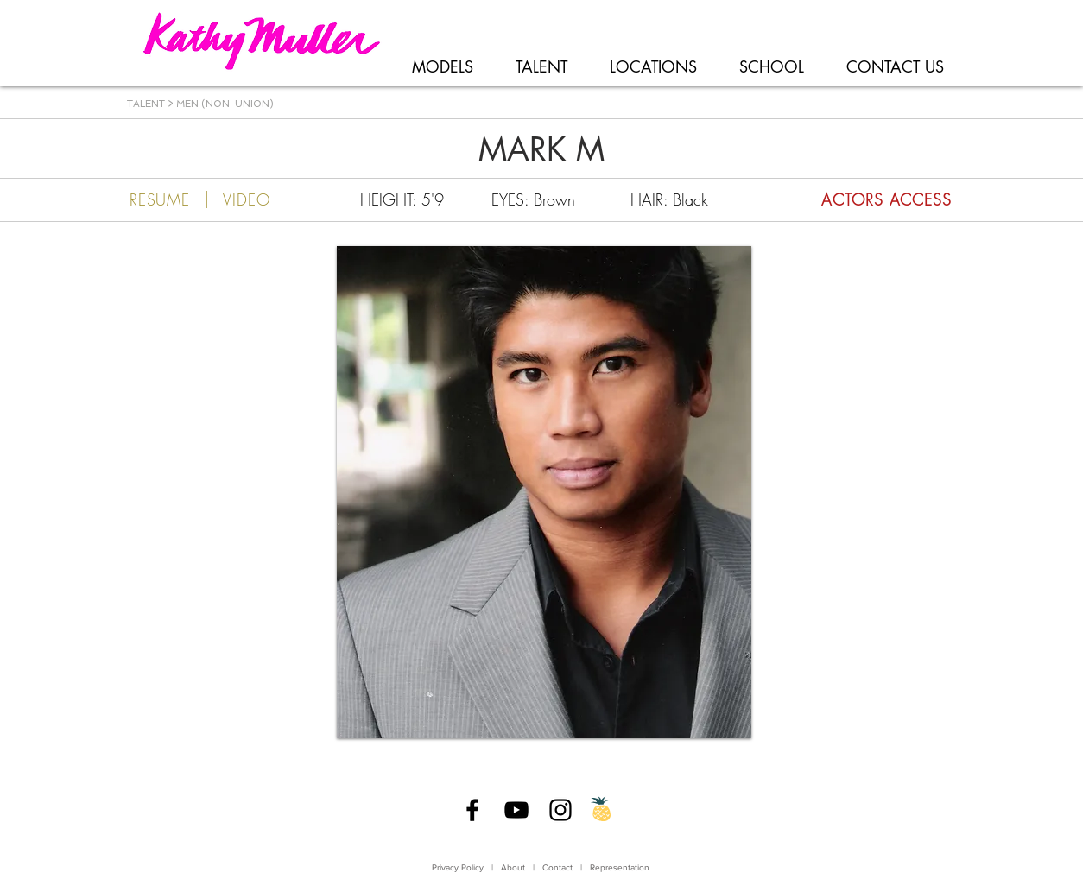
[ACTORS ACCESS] (855, 199)
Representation (619, 867)
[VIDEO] (246, 199)
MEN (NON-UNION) (225, 104)
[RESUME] (159, 199)
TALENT (146, 104)
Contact (558, 867)
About (513, 867)
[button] (544, 492)
